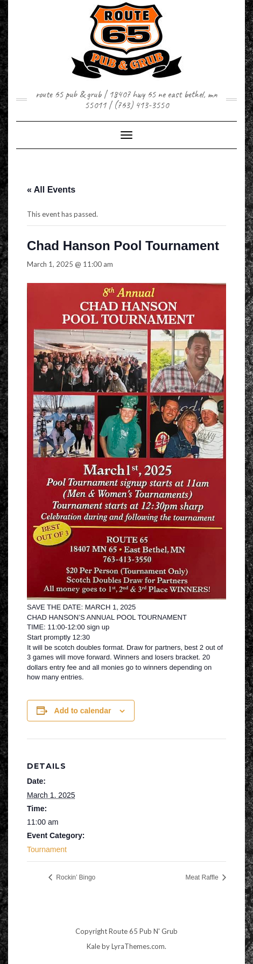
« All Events (51, 189)
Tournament (47, 849)
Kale (93, 946)
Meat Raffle (203, 877)
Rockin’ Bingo (74, 877)
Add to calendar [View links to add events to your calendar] (82, 710)
